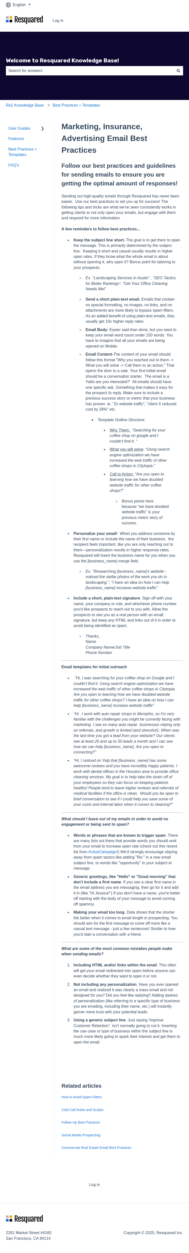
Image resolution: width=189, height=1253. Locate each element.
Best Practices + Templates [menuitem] (22, 152)
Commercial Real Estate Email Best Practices (96, 1148)
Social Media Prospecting (81, 1135)
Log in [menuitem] (94, 1185)
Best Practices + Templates (76, 105)
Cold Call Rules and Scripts (82, 1110)
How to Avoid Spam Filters (82, 1097)
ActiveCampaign (102, 852)
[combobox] (90, 70)
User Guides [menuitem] (19, 128)
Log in (58, 20)
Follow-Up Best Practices (81, 1122)
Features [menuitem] (16, 139)
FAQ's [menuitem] (13, 165)
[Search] (178, 70)
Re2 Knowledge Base (25, 105)
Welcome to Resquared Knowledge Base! (62, 60)
